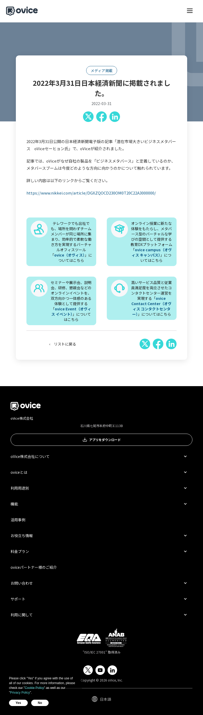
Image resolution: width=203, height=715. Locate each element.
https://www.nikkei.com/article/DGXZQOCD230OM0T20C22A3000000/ (91, 193)
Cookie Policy (34, 688)
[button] (190, 13)
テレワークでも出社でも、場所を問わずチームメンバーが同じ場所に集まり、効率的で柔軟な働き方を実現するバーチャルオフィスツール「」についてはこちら (71, 242)
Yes (18, 703)
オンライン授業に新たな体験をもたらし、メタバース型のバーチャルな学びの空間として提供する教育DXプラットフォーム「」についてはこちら (151, 242)
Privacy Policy (20, 692)
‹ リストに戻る (62, 344)
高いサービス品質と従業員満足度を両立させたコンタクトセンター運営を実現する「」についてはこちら (151, 298)
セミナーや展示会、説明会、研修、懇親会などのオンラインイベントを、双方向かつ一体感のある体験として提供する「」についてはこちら (71, 301)
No (40, 703)
